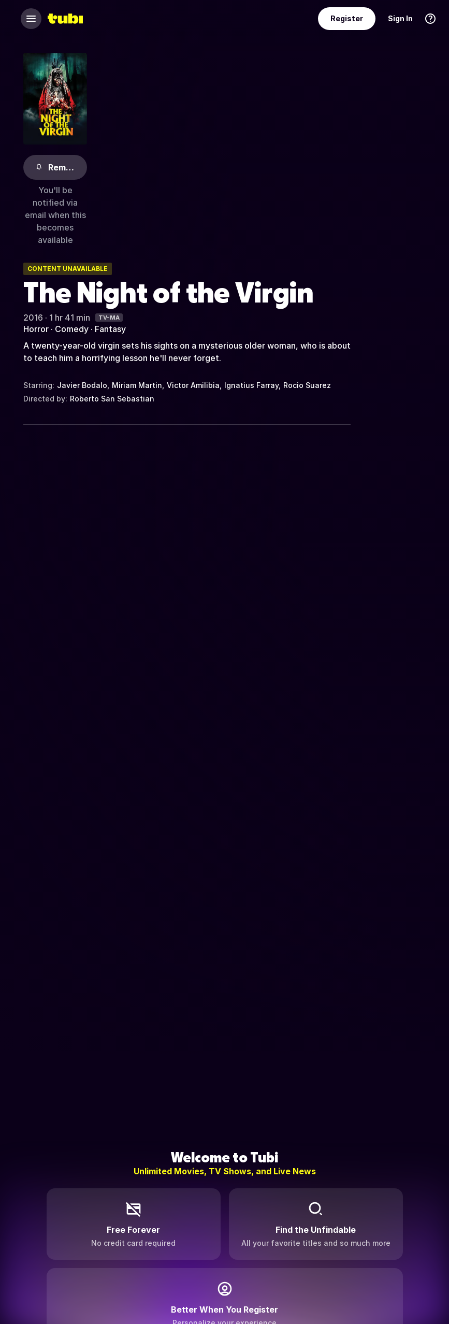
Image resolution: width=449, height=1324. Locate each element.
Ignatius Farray (251, 385)
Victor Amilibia (193, 385)
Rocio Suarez (307, 385)
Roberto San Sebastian (112, 398)
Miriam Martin (137, 385)
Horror (36, 329)
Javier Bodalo (82, 385)
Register (346, 18)
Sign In (400, 18)
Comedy (72, 329)
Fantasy (110, 329)
